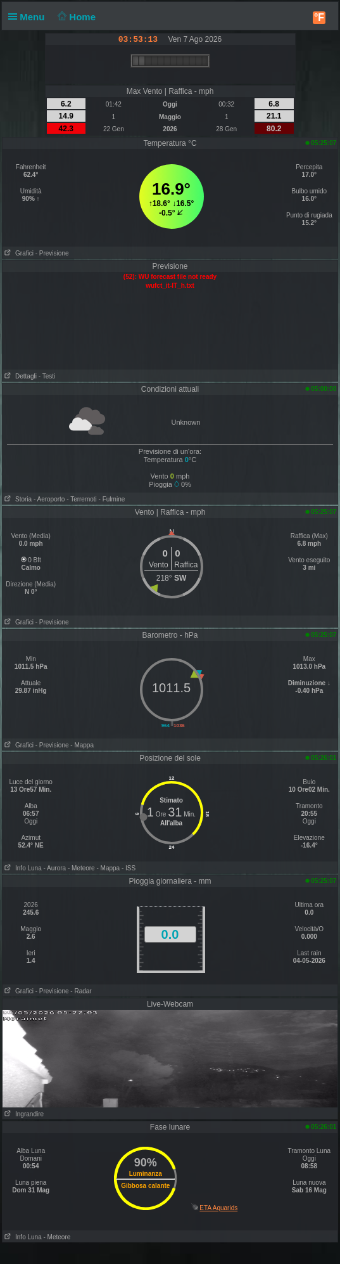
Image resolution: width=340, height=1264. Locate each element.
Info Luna (22, 868)
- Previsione (52, 253)
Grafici (18, 253)
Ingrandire (23, 1114)
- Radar (80, 991)
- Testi (47, 376)
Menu (29, 16)
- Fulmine (112, 499)
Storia (17, 499)
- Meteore (81, 868)
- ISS (128, 868)
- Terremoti (81, 499)
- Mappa (82, 745)
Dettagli (20, 376)
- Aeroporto (49, 499)
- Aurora (55, 868)
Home (75, 16)
